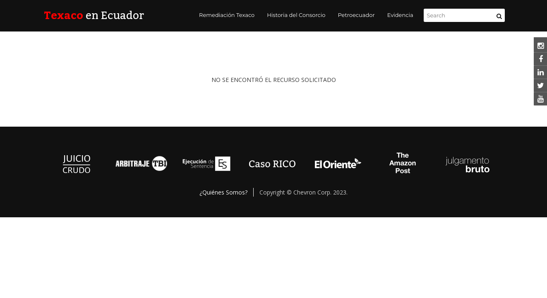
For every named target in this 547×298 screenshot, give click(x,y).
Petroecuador (356, 15)
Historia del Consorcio (296, 15)
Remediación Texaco (226, 15)
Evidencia (400, 15)
